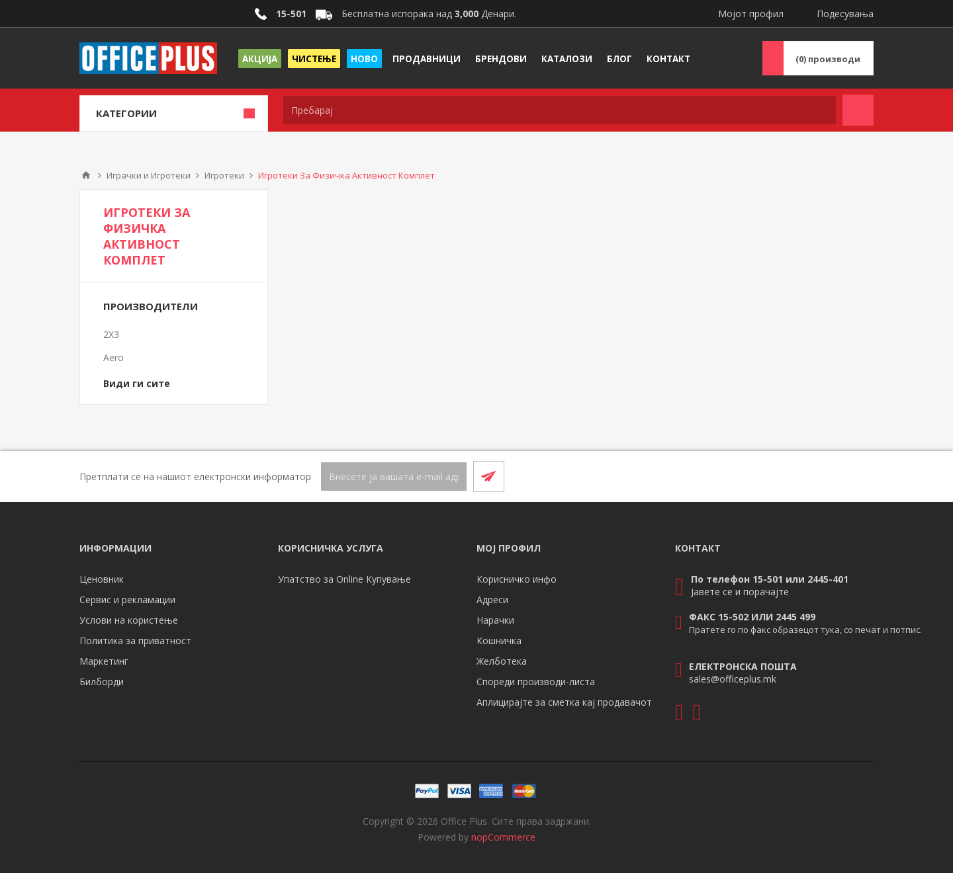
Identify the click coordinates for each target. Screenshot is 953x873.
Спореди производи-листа (535, 681)
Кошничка (499, 640)
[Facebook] (826, 476)
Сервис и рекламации (127, 599)
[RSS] (857, 476)
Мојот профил (751, 13)
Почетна (86, 175)
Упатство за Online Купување (344, 579)
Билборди (101, 681)
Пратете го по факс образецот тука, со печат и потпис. (805, 630)
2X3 (111, 334)
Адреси (492, 599)
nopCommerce (503, 837)
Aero (113, 357)
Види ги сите (136, 383)
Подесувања (845, 13)
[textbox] (559, 110)
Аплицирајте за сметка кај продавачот (564, 702)
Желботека (501, 661)
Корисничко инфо (516, 579)
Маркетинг (103, 661)
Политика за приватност (135, 640)
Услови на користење (128, 620)
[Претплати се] (394, 476)
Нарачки (495, 620)
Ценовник (101, 579)
